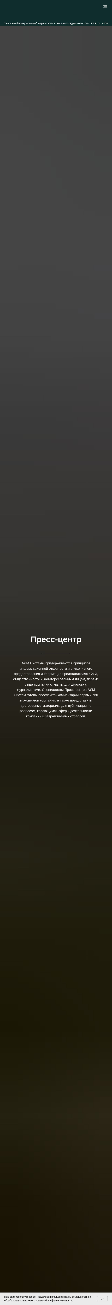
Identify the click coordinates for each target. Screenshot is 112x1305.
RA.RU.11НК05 (99, 23)
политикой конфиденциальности (54, 1300)
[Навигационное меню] (105, 6)
